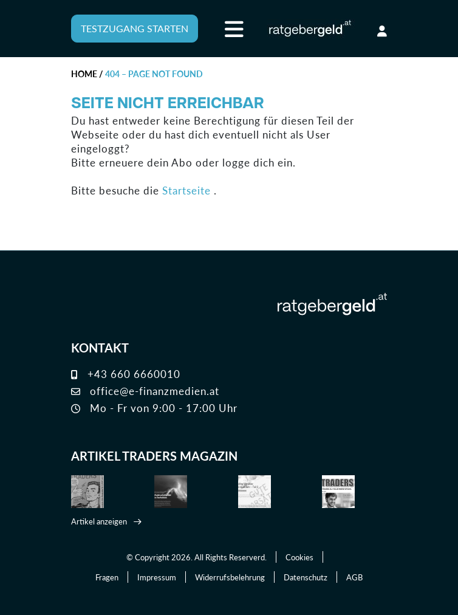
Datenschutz (305, 577)
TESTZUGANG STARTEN (134, 28)
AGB (354, 577)
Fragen (106, 577)
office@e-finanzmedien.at (145, 390)
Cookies (299, 557)
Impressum (156, 577)
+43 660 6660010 (125, 373)
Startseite (186, 190)
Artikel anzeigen (99, 521)
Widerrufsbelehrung (230, 577)
